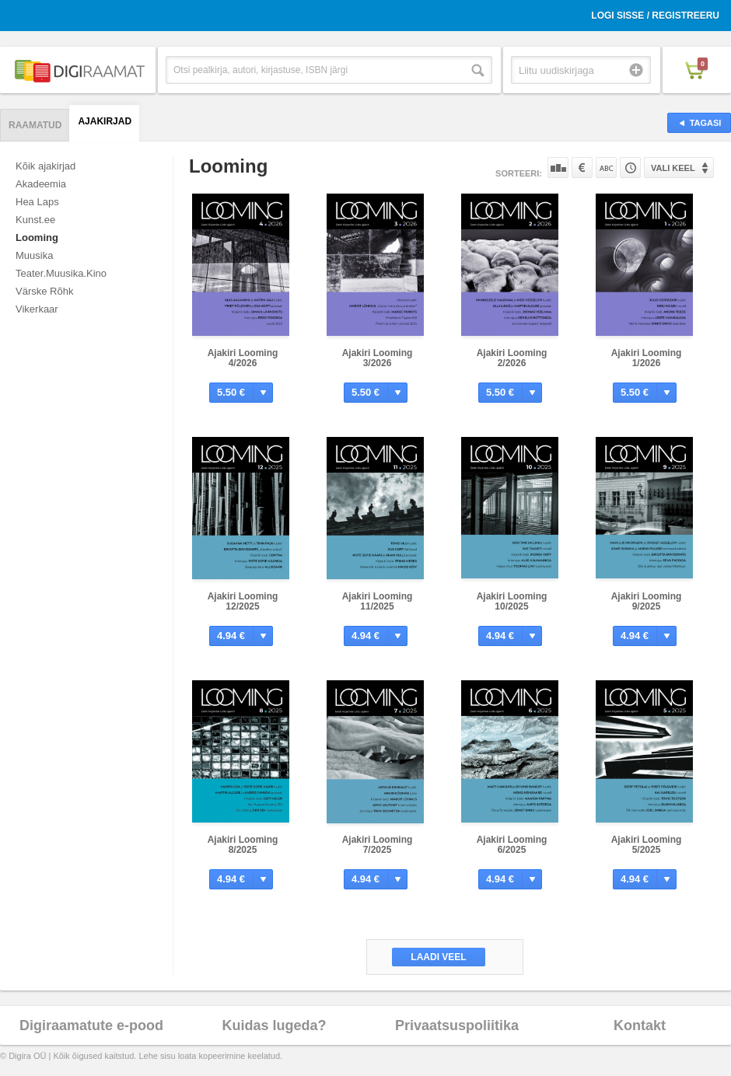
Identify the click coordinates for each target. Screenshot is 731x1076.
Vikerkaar (37, 309)
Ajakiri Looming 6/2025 (512, 844)
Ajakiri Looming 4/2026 (243, 358)
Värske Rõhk (44, 291)
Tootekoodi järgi (630, 167)
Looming (37, 237)
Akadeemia (41, 184)
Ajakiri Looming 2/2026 (512, 358)
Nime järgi (606, 167)
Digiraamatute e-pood (91, 1025)
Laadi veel (438, 957)
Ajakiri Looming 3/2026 (377, 358)
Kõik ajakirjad (45, 166)
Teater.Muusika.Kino (61, 273)
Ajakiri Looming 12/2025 (243, 601)
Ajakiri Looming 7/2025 (377, 844)
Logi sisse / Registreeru (655, 15)
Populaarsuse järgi (557, 167)
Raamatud (35, 125)
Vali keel (673, 168)
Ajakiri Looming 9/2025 (646, 601)
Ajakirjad (104, 121)
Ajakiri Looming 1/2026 (646, 358)
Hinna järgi (582, 167)
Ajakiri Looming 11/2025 (377, 601)
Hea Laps (37, 202)
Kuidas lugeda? (274, 1025)
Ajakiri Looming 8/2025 (243, 844)
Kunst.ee (35, 219)
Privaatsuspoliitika (457, 1025)
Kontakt (640, 1025)
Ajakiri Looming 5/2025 (646, 844)
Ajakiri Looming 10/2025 (512, 601)
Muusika (34, 255)
